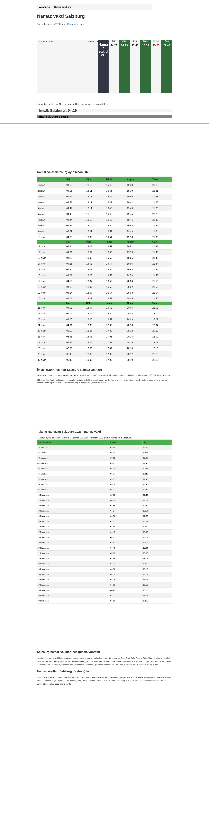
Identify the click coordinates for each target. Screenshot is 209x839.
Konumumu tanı (75, 24)
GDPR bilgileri (43, 698)
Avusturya (44, 7)
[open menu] (204, 5)
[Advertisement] (67, 68)
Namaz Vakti (56, 692)
